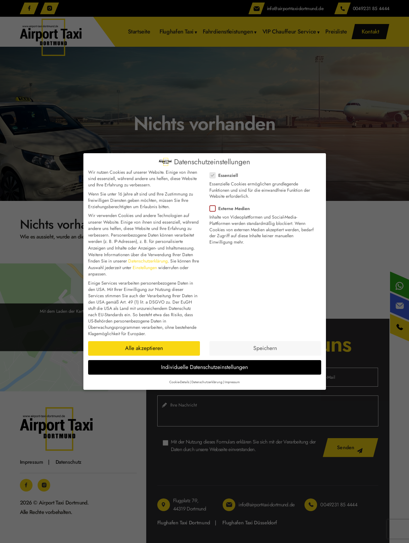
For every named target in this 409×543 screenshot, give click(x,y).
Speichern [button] (265, 348)
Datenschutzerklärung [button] (206, 382)
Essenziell (225, 175)
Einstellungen (145, 267)
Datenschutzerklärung (148, 261)
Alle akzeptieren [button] (144, 348)
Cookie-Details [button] (179, 382)
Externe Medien (231, 208)
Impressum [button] (232, 382)
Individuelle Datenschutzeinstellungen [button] (204, 367)
